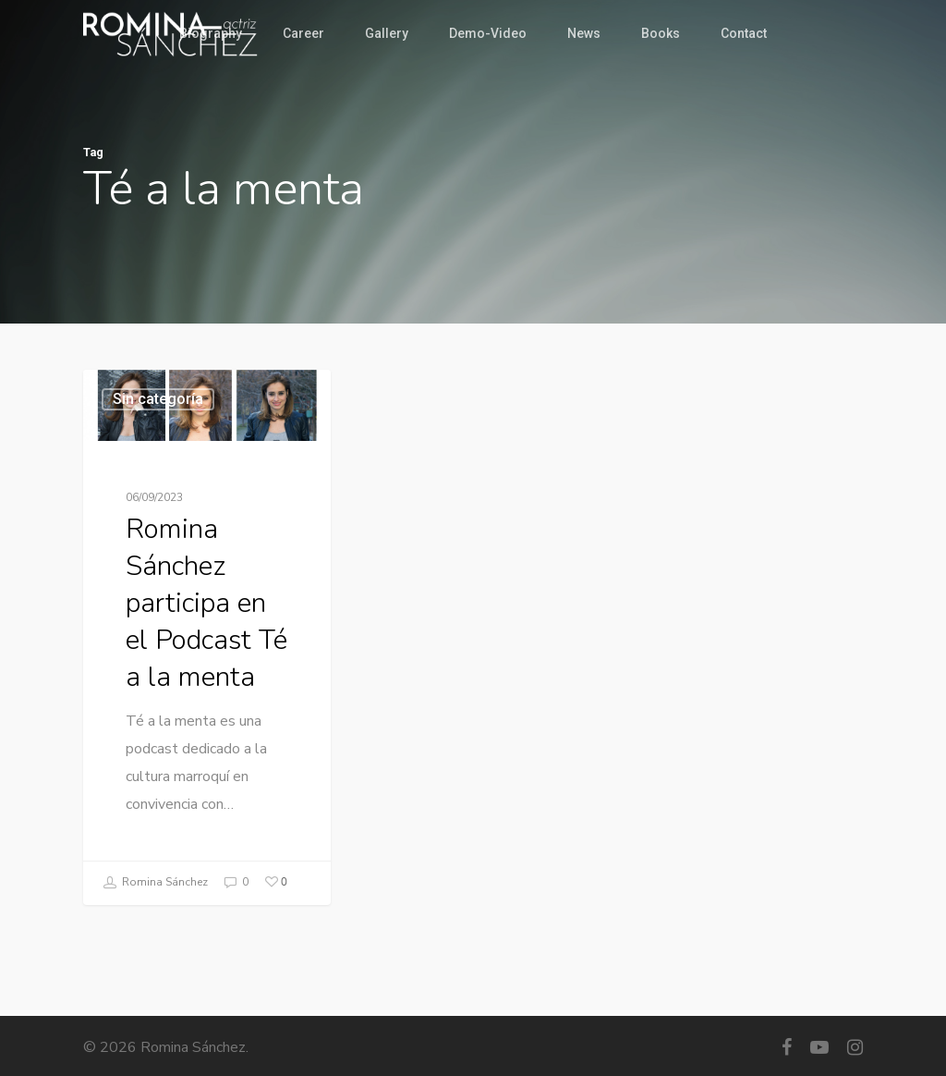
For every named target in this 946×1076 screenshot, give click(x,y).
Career (303, 33)
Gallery (386, 33)
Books (660, 33)
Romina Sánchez (155, 883)
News (583, 33)
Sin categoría (158, 399)
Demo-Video (488, 33)
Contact (744, 33)
